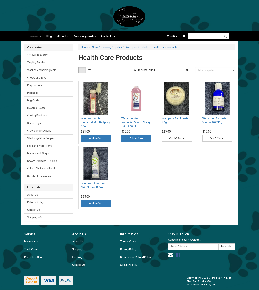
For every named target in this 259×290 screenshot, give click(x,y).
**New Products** (38, 54)
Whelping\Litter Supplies (41, 138)
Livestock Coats (36, 107)
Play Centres (34, 85)
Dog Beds (32, 92)
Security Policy (128, 264)
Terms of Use (128, 241)
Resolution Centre (34, 257)
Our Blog (77, 257)
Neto (214, 285)
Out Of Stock (176, 138)
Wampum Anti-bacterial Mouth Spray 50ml (95, 122)
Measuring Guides (85, 36)
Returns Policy (35, 202)
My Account (31, 241)
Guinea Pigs (34, 123)
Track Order (31, 249)
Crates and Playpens (39, 130)
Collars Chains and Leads (41, 168)
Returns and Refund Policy (135, 257)
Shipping (77, 249)
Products (35, 36)
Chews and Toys (36, 77)
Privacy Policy (128, 249)
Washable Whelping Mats (41, 70)
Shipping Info (34, 217)
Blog (49, 36)
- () (171, 36)
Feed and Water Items (40, 145)
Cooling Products (37, 115)
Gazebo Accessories (39, 176)
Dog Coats (33, 100)
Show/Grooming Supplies (42, 161)
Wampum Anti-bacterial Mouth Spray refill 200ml (135, 122)
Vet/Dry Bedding (36, 62)
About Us (63, 36)
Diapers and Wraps (38, 153)
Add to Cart (95, 138)
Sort (189, 70)
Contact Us (108, 36)
